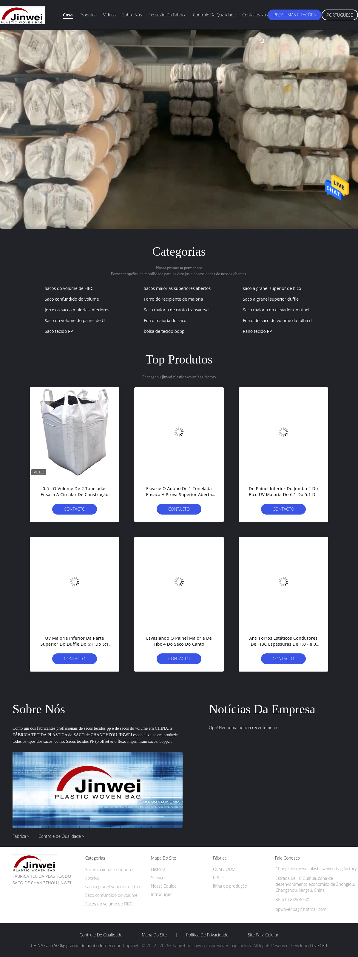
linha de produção (230, 886)
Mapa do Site (154, 935)
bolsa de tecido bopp (164, 331)
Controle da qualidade (214, 15)
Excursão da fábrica (167, 15)
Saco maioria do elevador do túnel (276, 310)
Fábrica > (21, 836)
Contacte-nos (255, 15)
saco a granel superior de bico (272, 288)
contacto (74, 509)
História (158, 869)
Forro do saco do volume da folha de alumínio (287, 320)
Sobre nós (132, 15)
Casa (68, 15)
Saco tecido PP (59, 331)
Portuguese (340, 15)
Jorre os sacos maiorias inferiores (77, 310)
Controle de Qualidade (101, 935)
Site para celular (263, 935)
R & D (218, 877)
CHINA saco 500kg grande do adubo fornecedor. (77, 945)
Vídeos (109, 15)
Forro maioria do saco (165, 320)
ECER (322, 945)
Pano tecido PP (257, 331)
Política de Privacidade (207, 935)
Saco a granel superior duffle (271, 299)
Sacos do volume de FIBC (69, 288)
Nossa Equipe (164, 886)
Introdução (161, 894)
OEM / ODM (224, 869)
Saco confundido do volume (72, 299)
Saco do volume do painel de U (75, 320)
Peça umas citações (295, 15)
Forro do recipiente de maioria (173, 299)
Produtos (88, 15)
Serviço (157, 877)
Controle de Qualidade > (61, 836)
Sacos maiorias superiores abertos (177, 288)
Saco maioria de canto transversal (176, 310)
